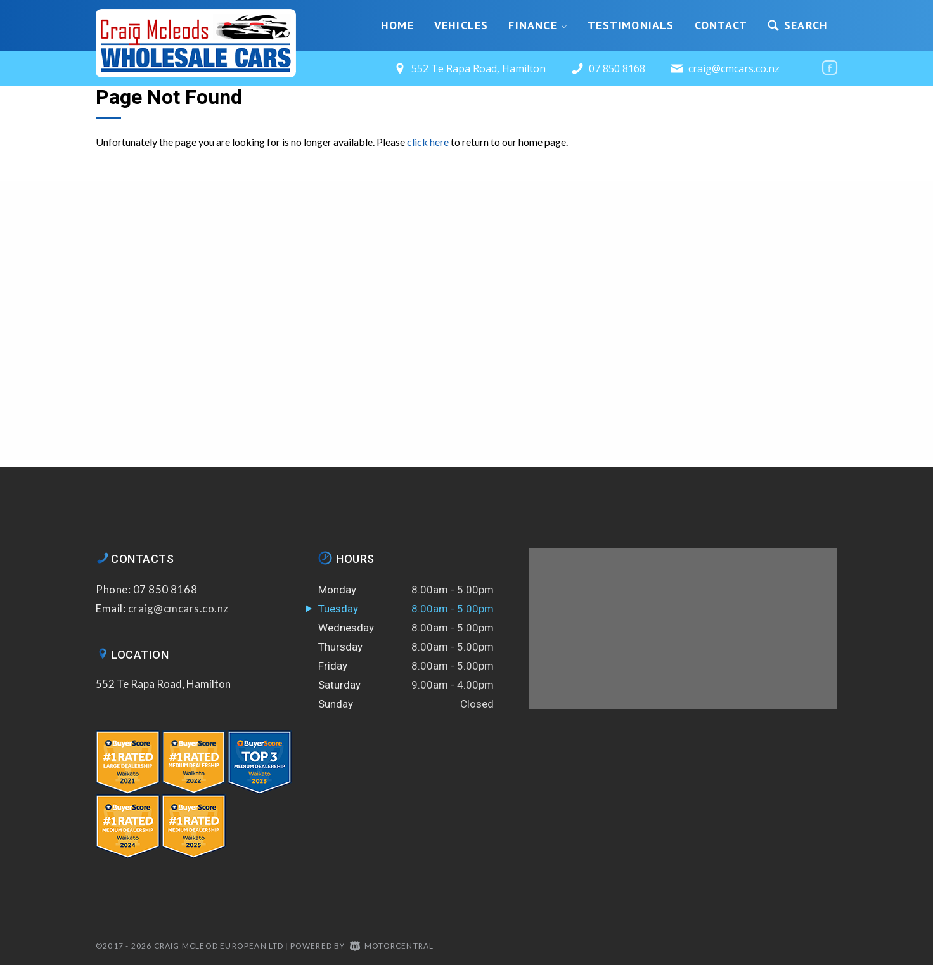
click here (428, 142)
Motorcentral (392, 945)
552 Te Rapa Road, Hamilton (163, 683)
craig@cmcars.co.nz (734, 68)
